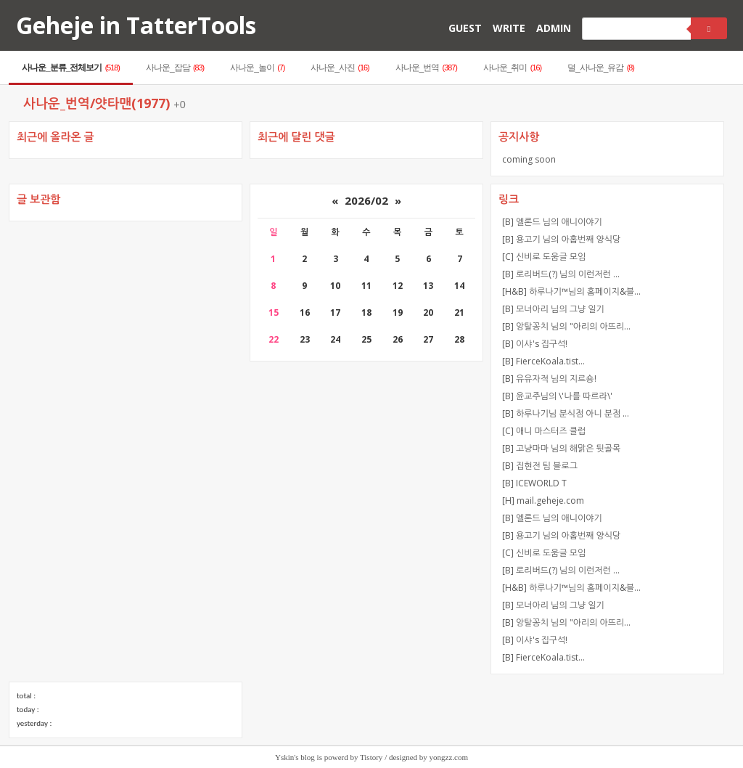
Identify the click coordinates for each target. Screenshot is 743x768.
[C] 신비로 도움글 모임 (544, 256)
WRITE (509, 28)
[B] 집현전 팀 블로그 (540, 465)
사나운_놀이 (257, 67)
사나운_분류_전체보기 (71, 67)
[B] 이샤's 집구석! (534, 344)
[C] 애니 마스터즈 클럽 (544, 431)
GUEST (465, 28)
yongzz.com (449, 757)
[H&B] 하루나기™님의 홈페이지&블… (571, 291)
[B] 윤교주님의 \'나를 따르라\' (557, 396)
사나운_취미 (512, 67)
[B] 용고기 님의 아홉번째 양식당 (561, 239)
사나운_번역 (426, 67)
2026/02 (366, 200)
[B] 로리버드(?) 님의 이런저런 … (561, 274)
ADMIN (553, 28)
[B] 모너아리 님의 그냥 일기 (553, 309)
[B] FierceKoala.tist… (543, 361)
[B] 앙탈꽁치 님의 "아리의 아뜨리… (566, 326)
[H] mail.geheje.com (543, 500)
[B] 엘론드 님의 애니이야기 (552, 222)
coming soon (529, 159)
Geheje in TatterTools (136, 25)
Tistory (371, 757)
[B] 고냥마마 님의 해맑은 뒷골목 (561, 448)
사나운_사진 (340, 67)
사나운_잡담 (175, 67)
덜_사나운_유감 (600, 67)
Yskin (284, 757)
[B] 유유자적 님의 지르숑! (549, 378)
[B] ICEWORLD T (534, 483)
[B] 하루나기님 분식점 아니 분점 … (565, 413)
